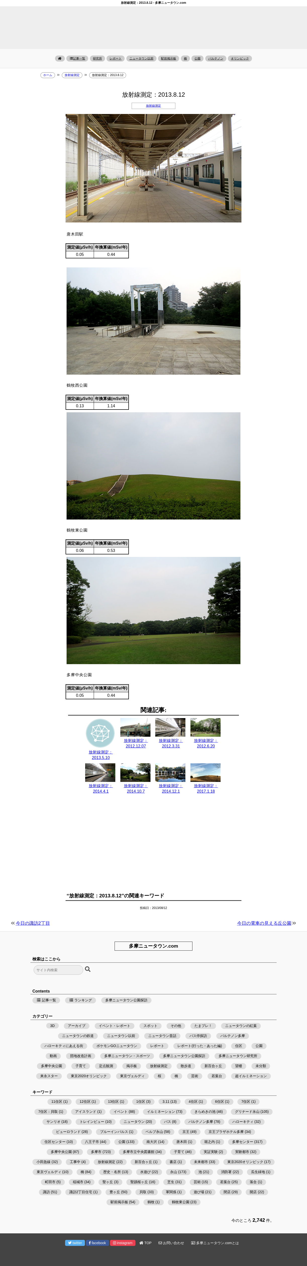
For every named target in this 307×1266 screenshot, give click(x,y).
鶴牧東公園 (180, 1202)
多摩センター (242, 1142)
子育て (80, 1066)
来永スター (49, 1076)
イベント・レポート (114, 1026)
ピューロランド (68, 1132)
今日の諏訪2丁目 (33, 923)
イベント (121, 1112)
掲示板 (131, 1066)
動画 (53, 1056)
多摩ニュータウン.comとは (215, 1243)
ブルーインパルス (114, 1132)
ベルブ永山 (154, 1132)
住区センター (55, 1142)
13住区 (113, 1102)
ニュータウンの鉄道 (78, 1036)
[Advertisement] (153, 846)
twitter (75, 1243)
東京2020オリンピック (89, 1076)
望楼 (238, 1066)
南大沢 (151, 1142)
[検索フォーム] (58, 970)
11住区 (57, 1102)
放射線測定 (153, 105)
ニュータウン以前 (141, 58)
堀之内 (209, 1142)
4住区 (193, 1102)
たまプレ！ (203, 1026)
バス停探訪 (198, 1036)
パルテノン (215, 58)
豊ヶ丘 (115, 1192)
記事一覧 (77, 58)
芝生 (170, 1182)
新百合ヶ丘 (213, 1066)
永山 (173, 1172)
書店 (173, 1162)
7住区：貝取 (48, 1112)
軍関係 (171, 1192)
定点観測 (106, 1066)
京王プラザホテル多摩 (226, 1132)
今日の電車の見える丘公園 (264, 923)
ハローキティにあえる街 (63, 1046)
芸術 (194, 1076)
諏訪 (46, 1192)
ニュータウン (134, 1122)
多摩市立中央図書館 (139, 1152)
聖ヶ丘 (108, 1182)
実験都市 (242, 1152)
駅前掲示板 (168, 58)
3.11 (166, 1102)
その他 (176, 1026)
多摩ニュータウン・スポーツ (127, 1056)
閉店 (227, 1192)
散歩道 (186, 1066)
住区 (238, 1046)
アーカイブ (76, 1026)
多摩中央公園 (51, 1066)
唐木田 (181, 1142)
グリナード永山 (247, 1112)
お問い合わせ (171, 1243)
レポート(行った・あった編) (199, 1046)
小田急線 (43, 1162)
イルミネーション (161, 1112)
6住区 (219, 1102)
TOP (145, 1243)
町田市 (50, 1182)
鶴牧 (151, 1202)
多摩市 (96, 1152)
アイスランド (85, 1112)
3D (52, 1026)
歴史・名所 (112, 1172)
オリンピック (240, 58)
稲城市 (78, 1182)
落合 (253, 1182)
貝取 (142, 1192)
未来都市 (201, 1162)
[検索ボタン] (88, 969)
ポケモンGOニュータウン (116, 1046)
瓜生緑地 (258, 1172)
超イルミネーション (251, 1076)
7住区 (245, 1102)
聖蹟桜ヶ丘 (139, 1182)
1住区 (140, 1102)
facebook (97, 1243)
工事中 (75, 1162)
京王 (185, 1132)
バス (167, 1122)
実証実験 (211, 1152)
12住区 (85, 1102)
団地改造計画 (80, 1056)
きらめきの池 (205, 1112)
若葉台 (217, 1076)
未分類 (260, 1066)
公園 (197, 58)
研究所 (97, 58)
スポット (150, 1026)
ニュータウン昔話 (162, 1036)
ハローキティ (242, 1122)
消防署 (226, 1172)
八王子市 (92, 1142)
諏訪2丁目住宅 (80, 1192)
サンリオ (53, 1122)
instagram (122, 1243)
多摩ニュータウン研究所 (238, 1056)
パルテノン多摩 (232, 1036)
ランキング (80, 1000)
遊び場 (199, 1192)
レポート (116, 58)
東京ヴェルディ (132, 1076)
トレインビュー (92, 1122)
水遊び (145, 1172)
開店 (253, 1192)
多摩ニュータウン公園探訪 (126, 1000)
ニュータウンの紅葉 (241, 1026)
